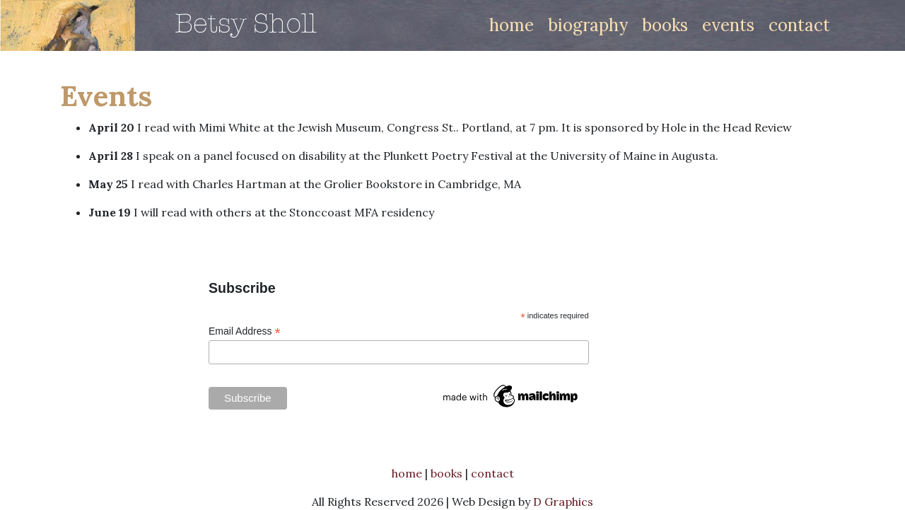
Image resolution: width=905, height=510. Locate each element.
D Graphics (563, 501)
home (511, 25)
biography (588, 25)
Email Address (245, 331)
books (665, 25)
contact (799, 25)
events (728, 25)
